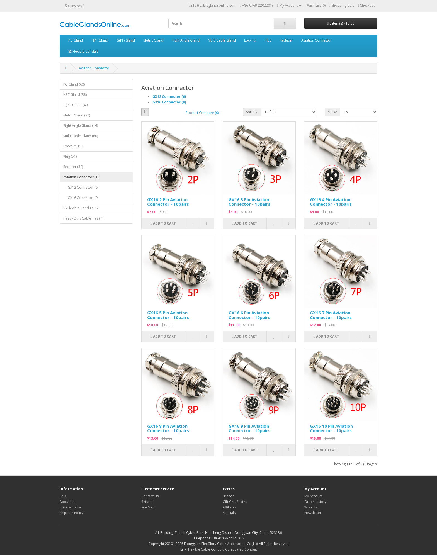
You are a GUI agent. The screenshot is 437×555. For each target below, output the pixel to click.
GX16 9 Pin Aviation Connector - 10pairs (249, 428)
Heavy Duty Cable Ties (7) (83, 218)
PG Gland (75, 40)
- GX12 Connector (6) (80, 187)
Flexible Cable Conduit (206, 549)
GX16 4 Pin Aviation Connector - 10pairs (331, 202)
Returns (147, 501)
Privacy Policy (70, 507)
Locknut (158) (73, 146)
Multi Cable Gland (222, 40)
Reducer (286, 40)
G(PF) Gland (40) (75, 105)
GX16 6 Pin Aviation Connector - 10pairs (249, 315)
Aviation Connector (316, 40)
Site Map (148, 507)
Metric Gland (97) (76, 115)
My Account (313, 496)
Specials (229, 512)
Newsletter (312, 512)
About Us (67, 501)
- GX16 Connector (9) (80, 197)
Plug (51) (70, 156)
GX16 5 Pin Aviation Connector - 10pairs (168, 315)
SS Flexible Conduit (83, 51)
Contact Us (150, 496)
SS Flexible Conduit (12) (81, 208)
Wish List (311, 507)
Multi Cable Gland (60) (80, 135)
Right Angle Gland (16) (80, 125)
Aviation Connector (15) (81, 177)
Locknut (250, 40)
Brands (228, 496)
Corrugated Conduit (241, 549)
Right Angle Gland (186, 40)
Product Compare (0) (202, 112)
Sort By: (252, 111)
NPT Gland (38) (75, 94)
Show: (332, 111)
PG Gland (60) (74, 84)
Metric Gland (153, 40)
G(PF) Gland (125, 40)
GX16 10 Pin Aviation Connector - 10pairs (331, 428)
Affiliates (229, 507)
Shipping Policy (71, 512)
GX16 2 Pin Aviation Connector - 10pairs (168, 202)
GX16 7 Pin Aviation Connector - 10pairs (331, 315)
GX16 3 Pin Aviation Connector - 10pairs (249, 202)
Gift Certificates (235, 501)
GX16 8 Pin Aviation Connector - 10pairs (168, 428)
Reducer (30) (73, 166)
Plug (268, 40)
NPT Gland (99, 40)
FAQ (63, 496)
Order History (315, 501)
